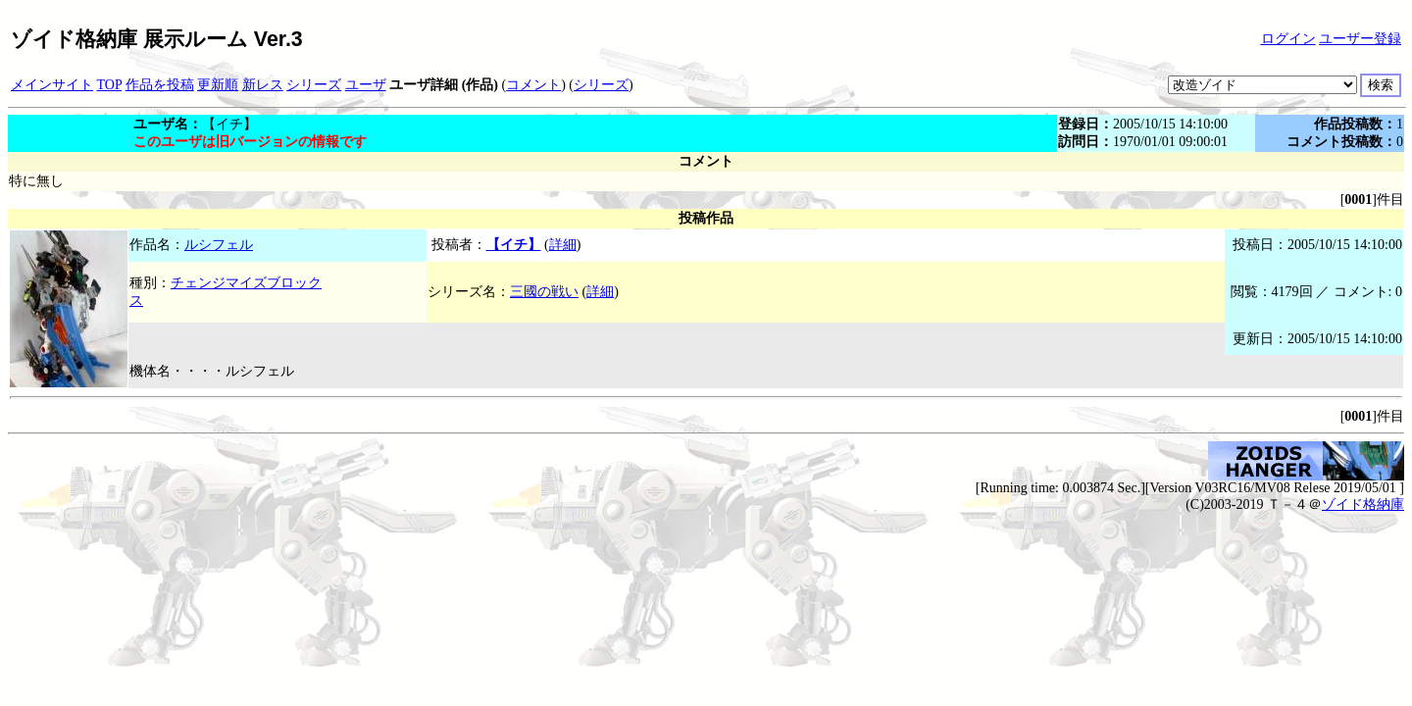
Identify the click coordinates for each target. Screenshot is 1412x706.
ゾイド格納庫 (1363, 504)
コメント (533, 84)
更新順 (217, 84)
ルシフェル (218, 244)
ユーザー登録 (1360, 38)
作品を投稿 (160, 84)
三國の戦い (544, 291)
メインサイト (52, 84)
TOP (110, 84)
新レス (262, 84)
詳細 (563, 244)
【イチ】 (513, 244)
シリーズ (313, 84)
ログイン (1288, 38)
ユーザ (365, 84)
